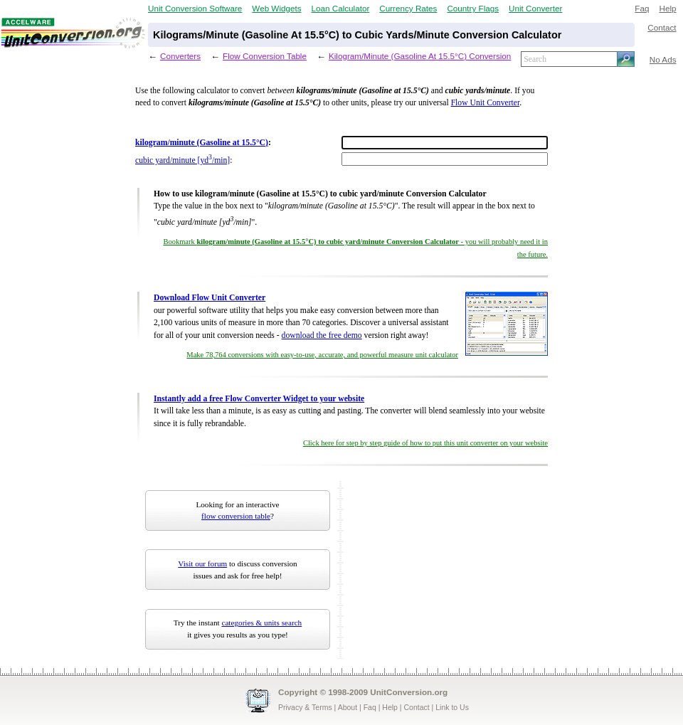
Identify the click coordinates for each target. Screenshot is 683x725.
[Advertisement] (436, 570)
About (347, 707)
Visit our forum (202, 563)
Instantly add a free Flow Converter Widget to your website (259, 398)
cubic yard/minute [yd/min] (182, 160)
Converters (180, 55)
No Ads (663, 59)
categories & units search (261, 622)
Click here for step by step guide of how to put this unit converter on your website (425, 443)
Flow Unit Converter (485, 102)
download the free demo (322, 335)
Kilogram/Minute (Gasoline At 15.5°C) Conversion (420, 55)
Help (667, 8)
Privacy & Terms (305, 707)
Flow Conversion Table (265, 55)
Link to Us (452, 707)
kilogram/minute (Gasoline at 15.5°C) (201, 142)
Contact (661, 27)
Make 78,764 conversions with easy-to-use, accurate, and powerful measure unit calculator (322, 355)
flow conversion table (235, 516)
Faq (642, 8)
